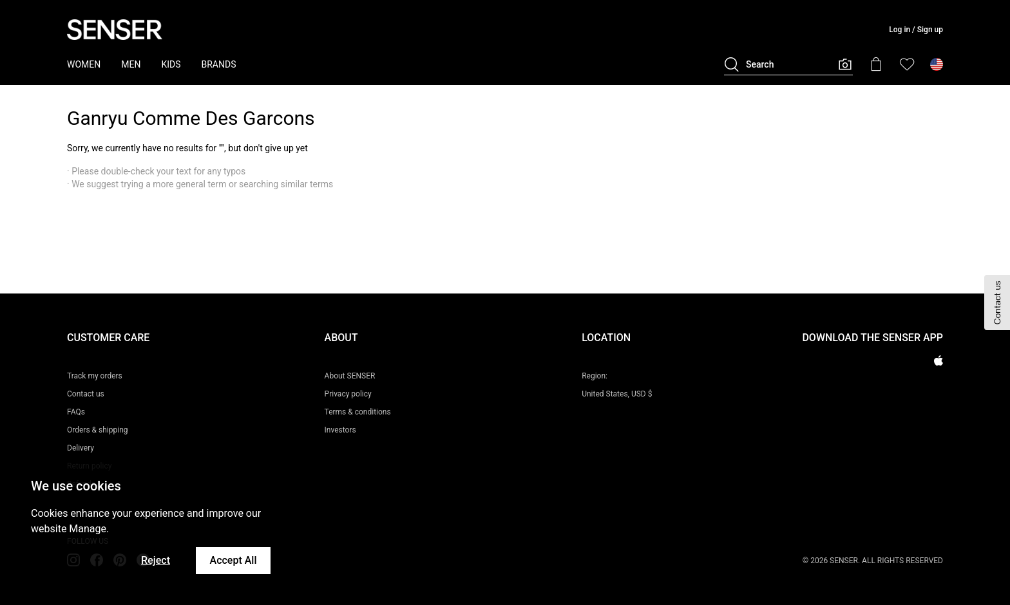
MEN (130, 64)
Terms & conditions (358, 411)
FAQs (76, 411)
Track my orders (94, 375)
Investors (340, 429)
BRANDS (219, 64)
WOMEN (83, 64)
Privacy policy (348, 393)
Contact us (85, 393)
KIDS (170, 64)
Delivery (80, 447)
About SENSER (350, 375)
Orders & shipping (97, 429)
